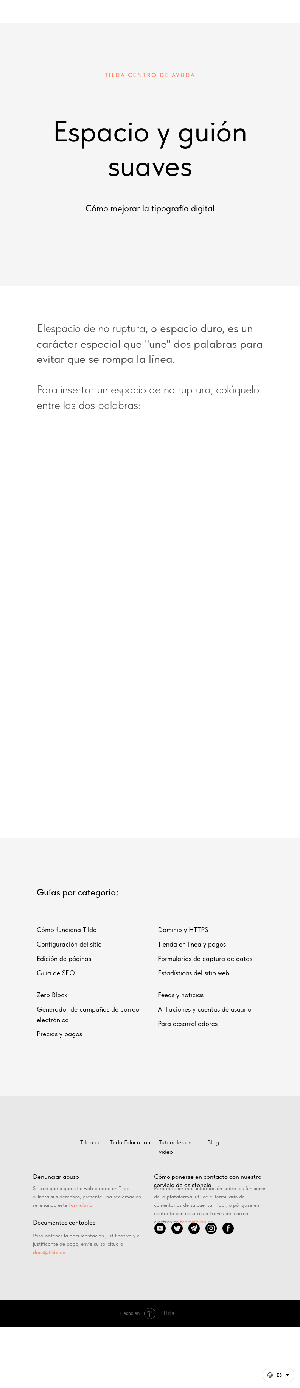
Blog (213, 1142)
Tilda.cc (90, 1142)
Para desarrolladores (188, 1023)
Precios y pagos (59, 1034)
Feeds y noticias (181, 995)
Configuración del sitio (69, 944)
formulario (81, 1205)
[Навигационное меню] (13, 11)
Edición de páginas (64, 958)
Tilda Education (130, 1142)
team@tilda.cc (196, 1222)
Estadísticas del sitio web (193, 973)
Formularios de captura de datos (205, 958)
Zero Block (52, 995)
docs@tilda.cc (49, 1252)
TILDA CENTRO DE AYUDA (150, 75)
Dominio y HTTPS (183, 930)
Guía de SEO (56, 973)
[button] (278, 1375)
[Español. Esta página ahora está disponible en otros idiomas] (278, 1375)
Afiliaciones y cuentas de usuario (205, 1009)
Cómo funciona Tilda (67, 930)
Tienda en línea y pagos (192, 944)
